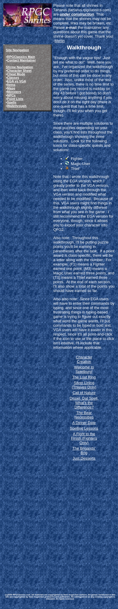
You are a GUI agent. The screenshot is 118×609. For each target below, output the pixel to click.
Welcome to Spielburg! (84, 369)
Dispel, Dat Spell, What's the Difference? (83, 402)
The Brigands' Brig (84, 450)
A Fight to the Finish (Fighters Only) (84, 438)
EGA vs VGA (16, 81)
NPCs (11, 95)
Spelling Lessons (84, 428)
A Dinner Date (84, 423)
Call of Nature (83, 393)
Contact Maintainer (21, 60)
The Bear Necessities (84, 415)
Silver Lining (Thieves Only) (84, 385)
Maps (11, 88)
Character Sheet (19, 70)
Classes (13, 77)
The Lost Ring (84, 377)
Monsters (14, 92)
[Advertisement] (58, 521)
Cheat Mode (16, 74)
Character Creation (84, 359)
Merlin (59, 41)
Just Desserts (84, 458)
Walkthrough (16, 106)
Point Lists (15, 99)
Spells (11, 102)
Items (11, 84)
